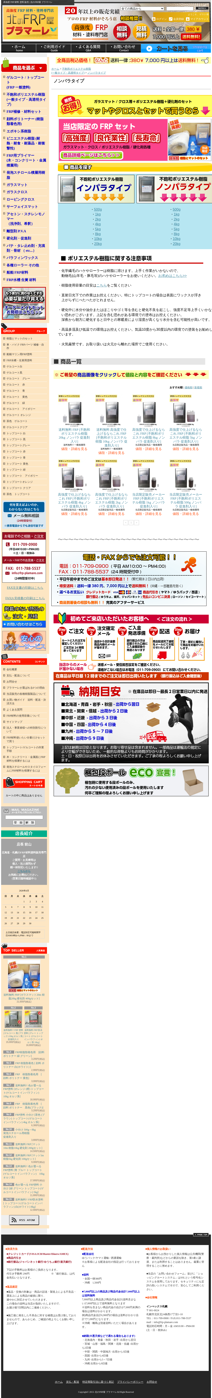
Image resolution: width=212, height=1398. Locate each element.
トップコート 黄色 (17, 463)
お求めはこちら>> (172, 276)
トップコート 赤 (16, 451)
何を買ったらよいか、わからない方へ (24, 514)
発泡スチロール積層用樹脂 (26, 175)
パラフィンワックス (22, 258)
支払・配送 (72, 1381)
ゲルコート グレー (18, 378)
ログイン (161, 19)
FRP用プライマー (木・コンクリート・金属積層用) (26, 160)
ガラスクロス (17, 192)
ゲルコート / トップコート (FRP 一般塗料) (25, 82)
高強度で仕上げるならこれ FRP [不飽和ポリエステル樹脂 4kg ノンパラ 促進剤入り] (74, 483)
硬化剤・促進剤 (19, 238)
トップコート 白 (16, 433)
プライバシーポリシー (130, 1381)
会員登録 (178, 19)
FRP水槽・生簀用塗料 (19, 360)
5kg (98, 229)
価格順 (189, 387)
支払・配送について (53, 48)
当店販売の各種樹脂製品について (26, 693)
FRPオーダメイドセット (24, 303)
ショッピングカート (176, 48)
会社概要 (12, 669)
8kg (98, 234)
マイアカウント (199, 19)
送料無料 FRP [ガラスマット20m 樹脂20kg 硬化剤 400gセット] (23, 980)
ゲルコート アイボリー (21, 408)
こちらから (24, 871)
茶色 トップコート (18, 494)
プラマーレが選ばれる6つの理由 (26, 687)
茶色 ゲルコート (17, 421)
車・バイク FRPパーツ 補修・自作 (25, 346)
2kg (98, 219)
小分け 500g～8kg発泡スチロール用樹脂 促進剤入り (19, 1133)
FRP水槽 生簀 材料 (21, 280)
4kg (98, 224)
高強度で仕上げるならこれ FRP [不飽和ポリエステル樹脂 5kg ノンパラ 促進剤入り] (185, 418)
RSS (22, 1220)
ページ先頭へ (201, 1234)
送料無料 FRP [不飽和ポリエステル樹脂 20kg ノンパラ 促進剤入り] (74, 418)
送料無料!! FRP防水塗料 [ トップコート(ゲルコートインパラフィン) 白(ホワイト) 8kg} (23, 1203)
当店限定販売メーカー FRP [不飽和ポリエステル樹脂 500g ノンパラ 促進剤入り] (185, 483)
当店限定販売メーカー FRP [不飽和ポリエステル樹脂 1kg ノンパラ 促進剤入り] (148, 483)
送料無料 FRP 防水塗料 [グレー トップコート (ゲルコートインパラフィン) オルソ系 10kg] (33, 1027)
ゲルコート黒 (14, 372)
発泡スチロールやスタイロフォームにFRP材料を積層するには (26, 768)
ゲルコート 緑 (16, 403)
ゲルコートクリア (17, 427)
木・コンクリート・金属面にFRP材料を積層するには (26, 758)
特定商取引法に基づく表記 (98, 1381)
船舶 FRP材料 (17, 272)
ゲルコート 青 (16, 390)
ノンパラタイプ (96, 72)
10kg (98, 239)
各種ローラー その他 (23, 265)
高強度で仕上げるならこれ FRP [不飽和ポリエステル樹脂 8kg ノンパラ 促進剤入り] (148, 418)
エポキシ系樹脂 (19, 131)
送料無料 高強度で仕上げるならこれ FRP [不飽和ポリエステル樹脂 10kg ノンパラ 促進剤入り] (111, 420)
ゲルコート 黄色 (17, 396)
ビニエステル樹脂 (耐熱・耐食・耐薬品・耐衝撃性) (26, 143)
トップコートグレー (18, 445)
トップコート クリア (19, 488)
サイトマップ (14, 721)
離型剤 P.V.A (16, 231)
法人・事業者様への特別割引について (26, 729)
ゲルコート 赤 (16, 384)
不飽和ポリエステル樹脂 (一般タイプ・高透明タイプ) (26, 99)
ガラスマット (17, 185)
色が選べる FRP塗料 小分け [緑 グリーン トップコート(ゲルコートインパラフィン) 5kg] (23, 1188)
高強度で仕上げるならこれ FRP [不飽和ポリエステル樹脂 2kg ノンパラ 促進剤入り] (111, 483)
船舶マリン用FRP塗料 (19, 354)
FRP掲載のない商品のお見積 (24, 616)
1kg (98, 214)
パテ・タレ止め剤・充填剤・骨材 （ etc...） (26, 248)
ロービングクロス (21, 199)
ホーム (18, 48)
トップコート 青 (16, 457)
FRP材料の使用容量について (23, 715)
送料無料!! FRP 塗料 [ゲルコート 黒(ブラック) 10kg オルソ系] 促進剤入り (13, 1025)
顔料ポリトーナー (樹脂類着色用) (25, 121)
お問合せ (123, 48)
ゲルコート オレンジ (19, 415)
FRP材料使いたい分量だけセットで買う (26, 739)
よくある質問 (14, 709)
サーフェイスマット (22, 206)
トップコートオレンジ (20, 481)
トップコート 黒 (16, 439)
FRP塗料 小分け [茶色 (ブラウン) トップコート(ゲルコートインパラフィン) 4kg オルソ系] (24, 1118)
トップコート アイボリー (22, 475)
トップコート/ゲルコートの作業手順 (25, 749)
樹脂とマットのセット (20, 338)
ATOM (31, 1220)
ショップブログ (88, 48)
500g (98, 209)
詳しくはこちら (41, 1273)
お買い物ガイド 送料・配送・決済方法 (26, 701)
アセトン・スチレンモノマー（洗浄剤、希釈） (26, 219)
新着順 (198, 387)
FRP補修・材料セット (24, 111)
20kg (98, 244)
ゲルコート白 (14, 366)
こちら (101, 285)
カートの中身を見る (24, 782)
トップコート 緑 (16, 469)
